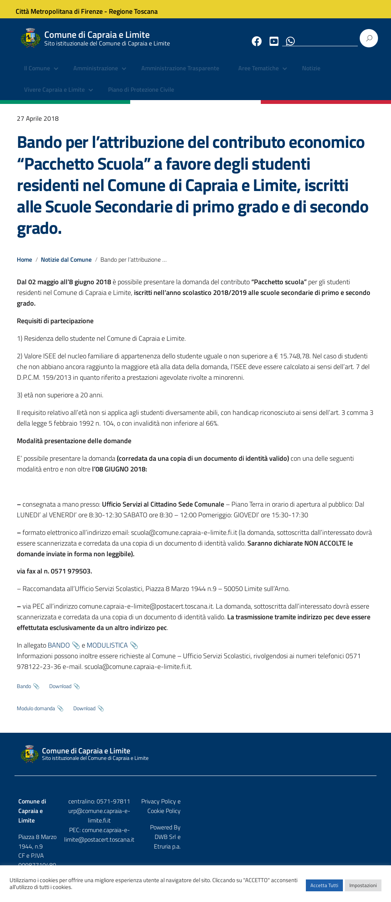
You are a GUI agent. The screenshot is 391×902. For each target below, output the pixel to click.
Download (60, 692)
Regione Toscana (139, 9)
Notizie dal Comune (66, 265)
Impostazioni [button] (363, 888)
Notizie (311, 74)
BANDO (59, 651)
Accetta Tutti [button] (324, 888)
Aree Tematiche (258, 74)
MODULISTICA (107, 651)
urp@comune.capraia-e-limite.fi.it (195, 816)
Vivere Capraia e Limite (54, 95)
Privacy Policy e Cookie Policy (336, 806)
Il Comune (37, 74)
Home (24, 265)
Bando (24, 692)
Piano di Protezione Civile (141, 95)
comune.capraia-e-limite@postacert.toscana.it (195, 830)
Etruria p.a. (359, 823)
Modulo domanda (36, 714)
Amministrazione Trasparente (180, 74)
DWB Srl (329, 823)
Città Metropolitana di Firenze (64, 9)
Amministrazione (95, 74)
